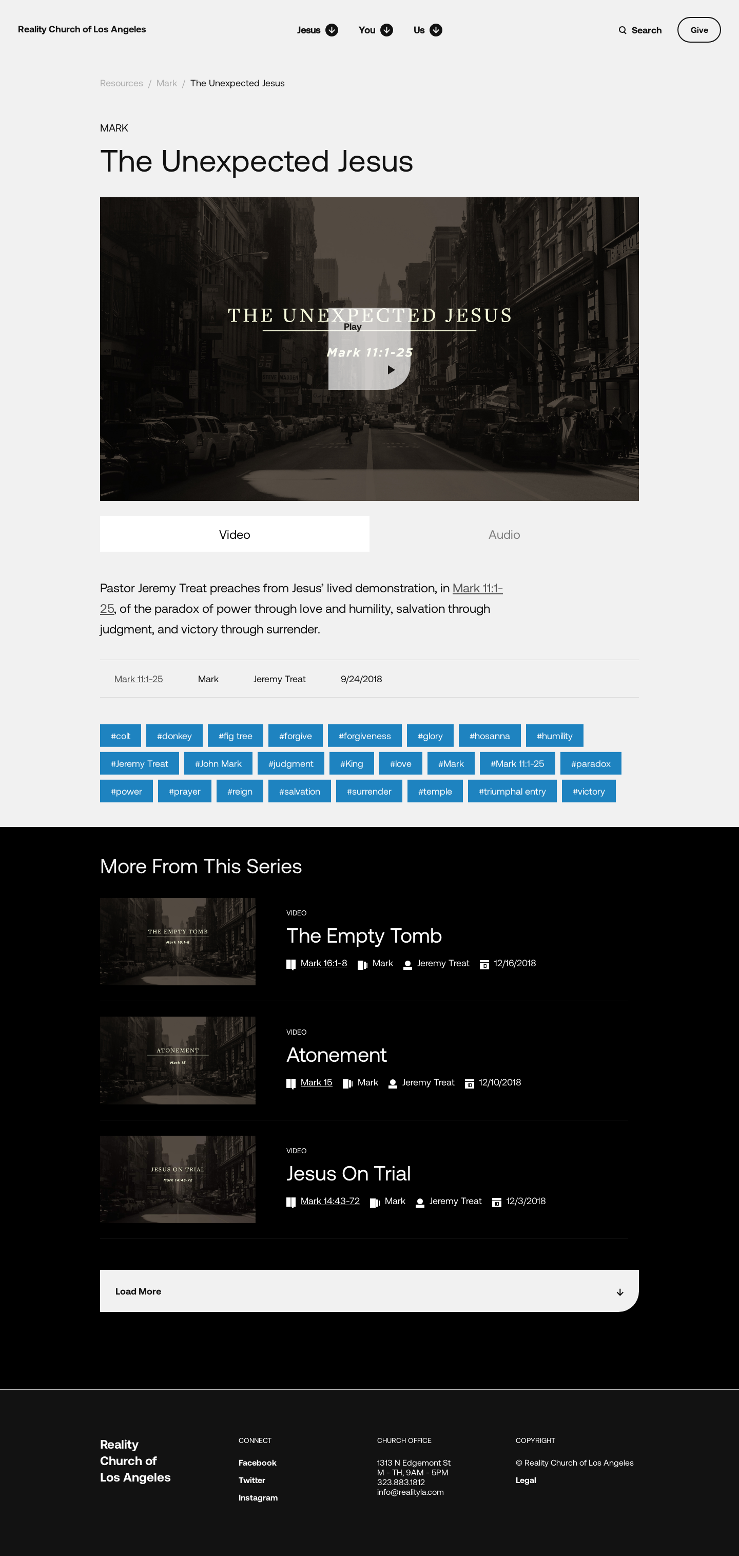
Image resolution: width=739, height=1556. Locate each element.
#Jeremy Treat (139, 791)
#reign (239, 819)
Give (699, 29)
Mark (167, 82)
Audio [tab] (504, 534)
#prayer (185, 819)
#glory (430, 764)
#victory (589, 819)
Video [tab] (234, 534)
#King (351, 791)
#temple (435, 819)
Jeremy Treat (443, 962)
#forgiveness (365, 764)
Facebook (258, 1462)
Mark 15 (317, 1082)
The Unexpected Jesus (237, 82)
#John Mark (218, 791)
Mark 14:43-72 (330, 1200)
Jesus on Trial (348, 1172)
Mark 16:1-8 (324, 962)
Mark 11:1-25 (138, 678)
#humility (555, 764)
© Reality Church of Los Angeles (575, 1462)
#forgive (295, 764)
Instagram (258, 1497)
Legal (526, 1480)
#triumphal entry (512, 819)
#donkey (174, 764)
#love (401, 791)
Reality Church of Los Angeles (82, 28)
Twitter (252, 1480)
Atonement (336, 1053)
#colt (120, 764)
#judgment (291, 791)
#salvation (299, 819)
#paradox (591, 791)
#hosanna (490, 764)
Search (647, 29)
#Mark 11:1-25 (517, 791)
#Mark (451, 791)
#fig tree (235, 764)
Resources (121, 82)
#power (126, 819)
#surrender (369, 819)
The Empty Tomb (364, 934)
